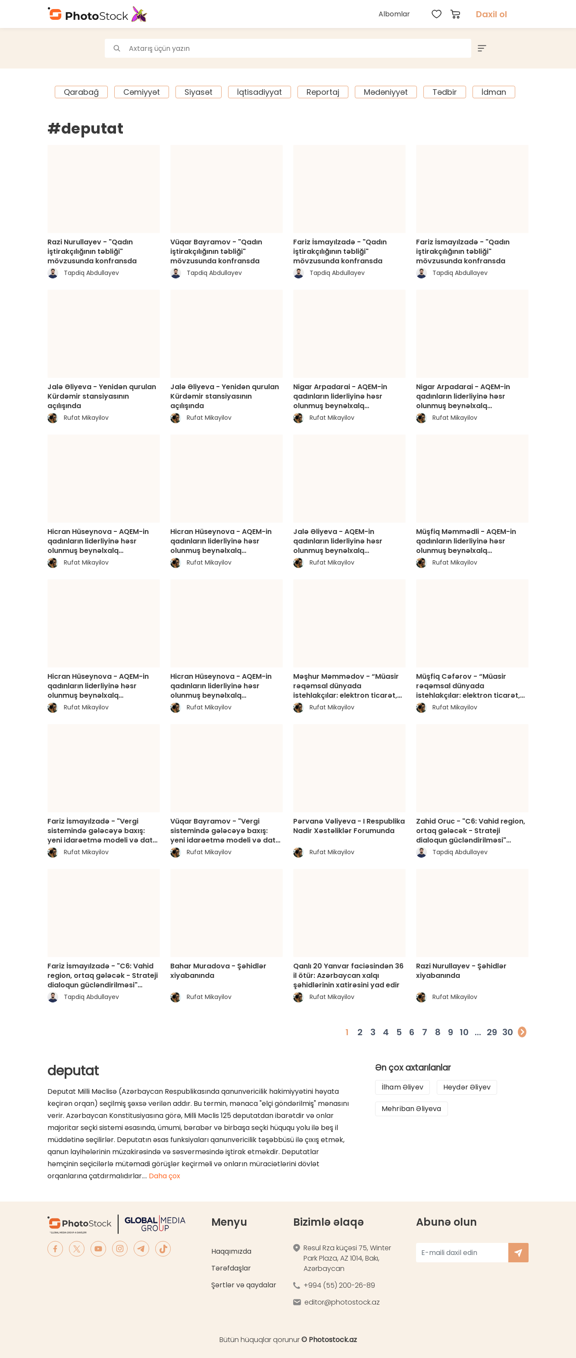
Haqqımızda (231, 1251)
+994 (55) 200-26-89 (339, 1285)
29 (492, 1032)
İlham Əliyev (402, 1087)
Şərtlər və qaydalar (243, 1285)
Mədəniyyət (386, 92)
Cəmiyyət (141, 92)
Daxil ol (491, 14)
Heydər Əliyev (467, 1087)
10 (464, 1032)
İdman (494, 92)
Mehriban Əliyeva (411, 1109)
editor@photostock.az (342, 1302)
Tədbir (444, 92)
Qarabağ (81, 92)
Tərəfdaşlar (231, 1268)
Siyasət (199, 92)
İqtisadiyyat (259, 92)
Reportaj (323, 92)
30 (507, 1032)
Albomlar (394, 14)
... (478, 1032)
